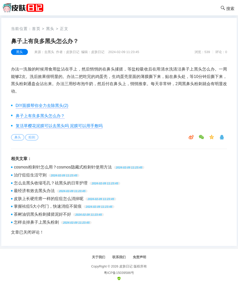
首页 (36, 28)
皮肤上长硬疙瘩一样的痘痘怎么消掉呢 (48, 198)
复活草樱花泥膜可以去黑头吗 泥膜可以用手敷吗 (59, 126)
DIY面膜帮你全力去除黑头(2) (42, 105)
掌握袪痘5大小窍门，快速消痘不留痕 (48, 206)
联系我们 (119, 257)
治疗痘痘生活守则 (30, 175)
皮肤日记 (126, 266)
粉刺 (31, 137)
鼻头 (17, 137)
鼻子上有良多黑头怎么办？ (40, 116)
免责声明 (139, 257)
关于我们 (98, 257)
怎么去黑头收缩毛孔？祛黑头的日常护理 (51, 183)
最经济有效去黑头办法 (34, 190)
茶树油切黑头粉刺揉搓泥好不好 (42, 214)
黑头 (50, 28)
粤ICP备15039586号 (119, 273)
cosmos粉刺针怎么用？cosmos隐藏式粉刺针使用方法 (63, 167)
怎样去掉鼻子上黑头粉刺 (36, 222)
